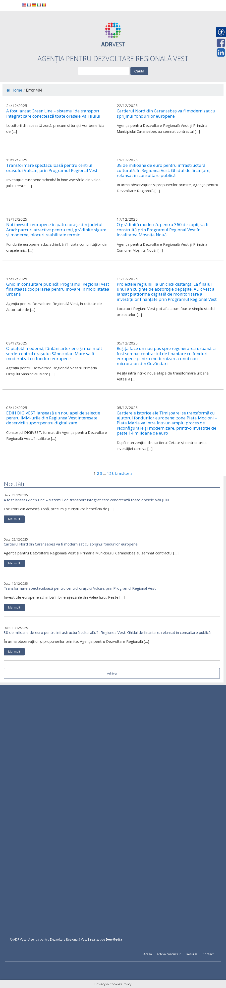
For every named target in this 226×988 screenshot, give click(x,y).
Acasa (147, 954)
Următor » (123, 473)
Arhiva (112, 673)
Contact (208, 954)
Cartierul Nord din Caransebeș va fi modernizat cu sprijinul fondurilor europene (71, 544)
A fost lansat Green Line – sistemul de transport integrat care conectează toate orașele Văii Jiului (86, 500)
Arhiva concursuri (169, 954)
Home (14, 90)
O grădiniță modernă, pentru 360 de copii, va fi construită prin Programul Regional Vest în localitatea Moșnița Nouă (162, 229)
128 (110, 473)
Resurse (192, 954)
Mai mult (14, 519)
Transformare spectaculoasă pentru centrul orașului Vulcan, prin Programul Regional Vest (80, 588)
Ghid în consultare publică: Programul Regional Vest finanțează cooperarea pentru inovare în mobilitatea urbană (57, 289)
